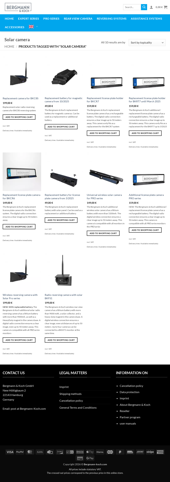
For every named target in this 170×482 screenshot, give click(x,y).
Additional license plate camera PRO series (146, 196)
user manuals (128, 423)
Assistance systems (146, 18)
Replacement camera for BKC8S (20, 98)
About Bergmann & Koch (135, 404)
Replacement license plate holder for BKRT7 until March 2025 (147, 100)
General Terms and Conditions (78, 407)
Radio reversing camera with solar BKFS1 (63, 296)
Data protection (129, 392)
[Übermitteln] (144, 7)
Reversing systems (112, 18)
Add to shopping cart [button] (19, 117)
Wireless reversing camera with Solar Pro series (20, 296)
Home (9, 18)
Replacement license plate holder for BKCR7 (105, 100)
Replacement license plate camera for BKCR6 (21, 196)
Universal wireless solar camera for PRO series (104, 196)
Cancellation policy (71, 400)
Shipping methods (70, 393)
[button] (151, 7)
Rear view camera (78, 18)
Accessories (15, 27)
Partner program (130, 417)
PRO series (51, 18)
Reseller (125, 411)
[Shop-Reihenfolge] (147, 42)
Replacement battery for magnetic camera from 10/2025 (63, 100)
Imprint (64, 386)
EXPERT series (28, 18)
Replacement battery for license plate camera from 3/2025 (62, 196)
